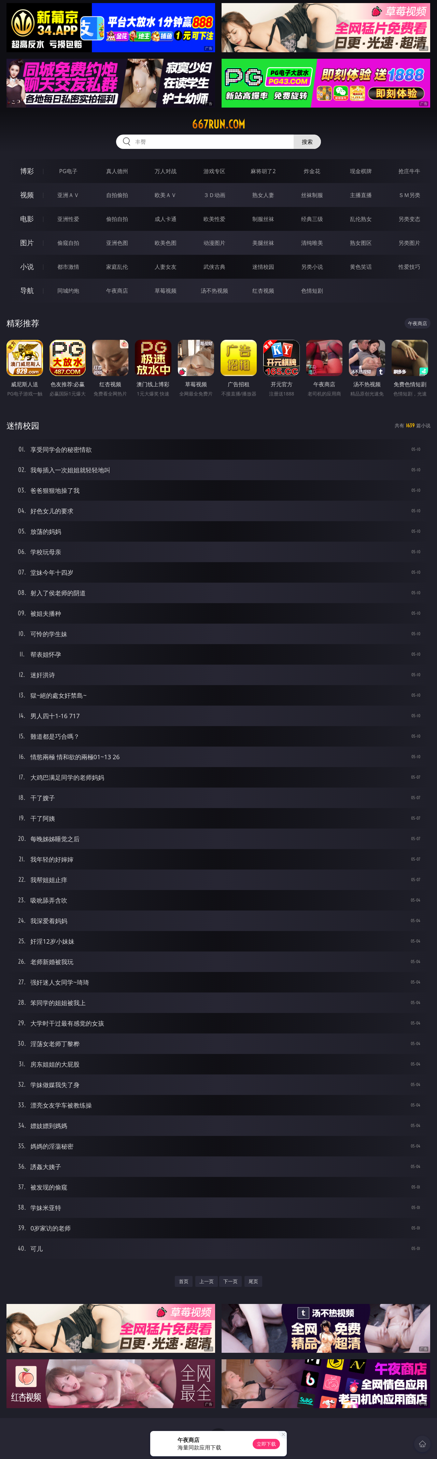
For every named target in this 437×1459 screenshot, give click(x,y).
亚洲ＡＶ (68, 195)
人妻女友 (166, 266)
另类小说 (312, 266)
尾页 (253, 1281)
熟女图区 (361, 243)
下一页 (230, 1281)
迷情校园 (263, 266)
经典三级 (312, 219)
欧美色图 (166, 243)
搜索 (307, 141)
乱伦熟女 (361, 219)
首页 (183, 1281)
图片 (27, 242)
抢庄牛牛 (409, 171)
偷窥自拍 (68, 243)
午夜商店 (117, 290)
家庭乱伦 (117, 266)
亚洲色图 (117, 243)
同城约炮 (68, 290)
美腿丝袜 (263, 243)
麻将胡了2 (263, 171)
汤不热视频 (214, 290)
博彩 (27, 171)
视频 (27, 194)
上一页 (206, 1281)
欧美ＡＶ (166, 195)
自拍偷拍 (117, 195)
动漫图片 (214, 243)
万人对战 (166, 171)
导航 (27, 290)
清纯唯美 (312, 243)
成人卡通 (166, 219)
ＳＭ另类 (409, 195)
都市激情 (68, 266)
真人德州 (117, 171)
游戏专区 (214, 171)
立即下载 (266, 1444)
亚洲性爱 (68, 219)
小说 (27, 266)
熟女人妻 (263, 195)
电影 (27, 218)
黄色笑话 (361, 266)
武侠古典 (214, 266)
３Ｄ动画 (214, 195)
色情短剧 (312, 290)
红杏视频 (263, 290)
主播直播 (361, 195)
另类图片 (409, 243)
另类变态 (409, 219)
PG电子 (68, 171)
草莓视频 (166, 290)
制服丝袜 (263, 219)
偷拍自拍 (117, 219)
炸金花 (312, 171)
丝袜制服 (312, 195)
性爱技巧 (409, 266)
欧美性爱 (214, 219)
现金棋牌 (361, 171)
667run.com (218, 124)
